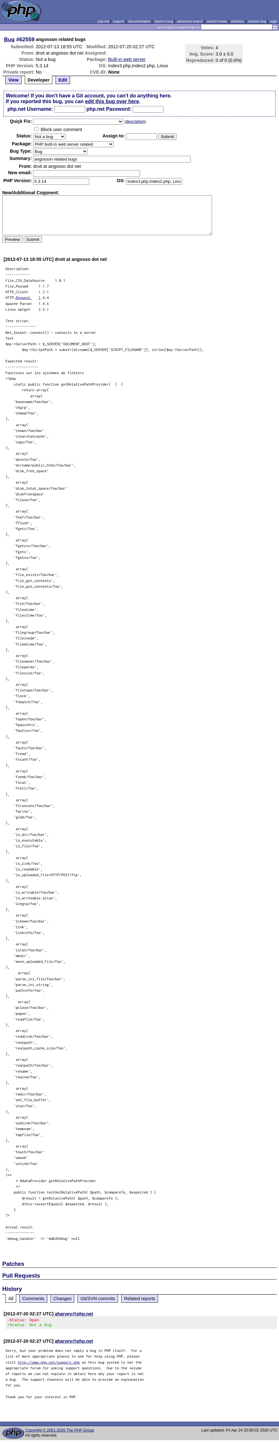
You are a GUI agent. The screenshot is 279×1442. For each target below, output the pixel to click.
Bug (9, 39)
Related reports (139, 1298)
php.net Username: (30, 109)
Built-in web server (127, 59)
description (135, 121)
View (13, 80)
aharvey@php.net (74, 1313)
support (118, 21)
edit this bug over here (112, 101)
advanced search (190, 21)
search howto (217, 21)
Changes (62, 1298)
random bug (257, 21)
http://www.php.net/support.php (49, 1364)
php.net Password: (108, 109)
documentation (139, 21)
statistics (237, 21)
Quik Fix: (21, 121)
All (10, 1298)
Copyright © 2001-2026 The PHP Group (59, 1432)
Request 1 (28, 297)
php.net (103, 21)
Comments (33, 1298)
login (273, 21)
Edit (62, 80)
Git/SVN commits (97, 1298)
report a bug (164, 21)
